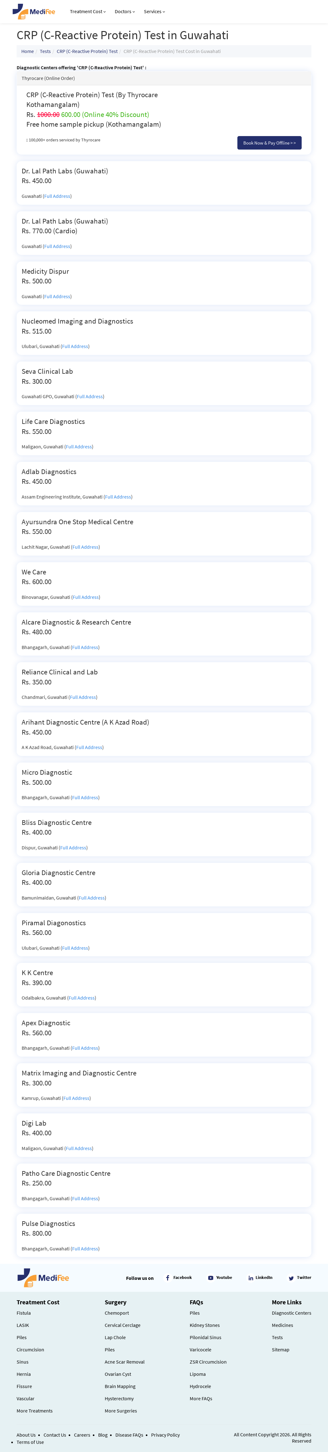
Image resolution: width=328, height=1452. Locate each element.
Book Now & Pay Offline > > (269, 143)
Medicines (282, 1325)
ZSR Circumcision (208, 1362)
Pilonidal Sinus (205, 1337)
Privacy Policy (165, 1435)
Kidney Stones (205, 1325)
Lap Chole (115, 1337)
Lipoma (198, 1374)
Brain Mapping (120, 1386)
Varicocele (200, 1349)
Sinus (23, 1362)
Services (154, 11)
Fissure (24, 1386)
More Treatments (35, 1410)
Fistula (24, 1313)
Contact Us (55, 1435)
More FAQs (201, 1398)
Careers (82, 1435)
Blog (103, 1435)
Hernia (24, 1374)
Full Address (57, 196)
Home (27, 51)
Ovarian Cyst (118, 1374)
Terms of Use (30, 1442)
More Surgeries (121, 1410)
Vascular (25, 1398)
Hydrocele (200, 1386)
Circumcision (30, 1349)
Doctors (125, 11)
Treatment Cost (88, 11)
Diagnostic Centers (291, 1313)
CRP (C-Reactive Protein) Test (87, 51)
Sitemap (280, 1349)
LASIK (23, 1325)
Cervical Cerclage (122, 1325)
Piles (22, 1337)
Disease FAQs (129, 1435)
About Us (26, 1435)
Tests (45, 51)
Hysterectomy (119, 1398)
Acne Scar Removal (125, 1362)
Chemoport (117, 1313)
